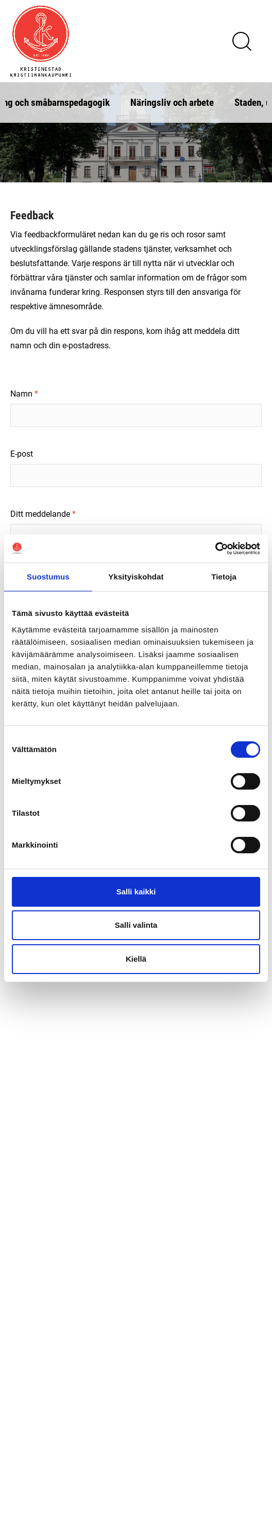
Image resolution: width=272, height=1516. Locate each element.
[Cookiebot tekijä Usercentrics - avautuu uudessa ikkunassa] (215, 548)
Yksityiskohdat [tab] (135, 576)
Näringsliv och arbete (172, 102)
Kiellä (136, 958)
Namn (21, 393)
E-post (21, 453)
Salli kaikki (136, 891)
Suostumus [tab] (48, 576)
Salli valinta (136, 925)
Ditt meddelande (40, 513)
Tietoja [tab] (223, 576)
